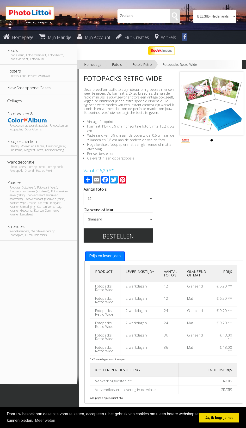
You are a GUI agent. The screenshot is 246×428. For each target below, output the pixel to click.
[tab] (105, 256)
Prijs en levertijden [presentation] (105, 256)
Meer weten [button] (45, 420)
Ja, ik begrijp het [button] (219, 418)
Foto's (117, 64)
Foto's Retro (142, 64)
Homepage (92, 64)
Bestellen (118, 236)
